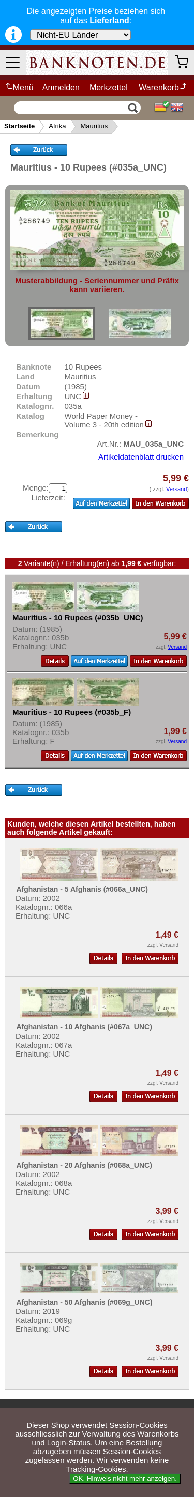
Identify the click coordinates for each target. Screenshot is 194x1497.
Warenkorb (163, 87)
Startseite (19, 126)
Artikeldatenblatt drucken (141, 456)
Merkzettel (108, 87)
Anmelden (61, 87)
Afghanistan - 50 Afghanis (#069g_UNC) (84, 1302)
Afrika (57, 126)
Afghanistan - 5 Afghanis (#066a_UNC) (82, 889)
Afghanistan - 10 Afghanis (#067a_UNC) (84, 1026)
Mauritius (94, 126)
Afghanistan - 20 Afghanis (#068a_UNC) (84, 1165)
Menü (19, 87)
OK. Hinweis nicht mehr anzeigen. (125, 1479)
